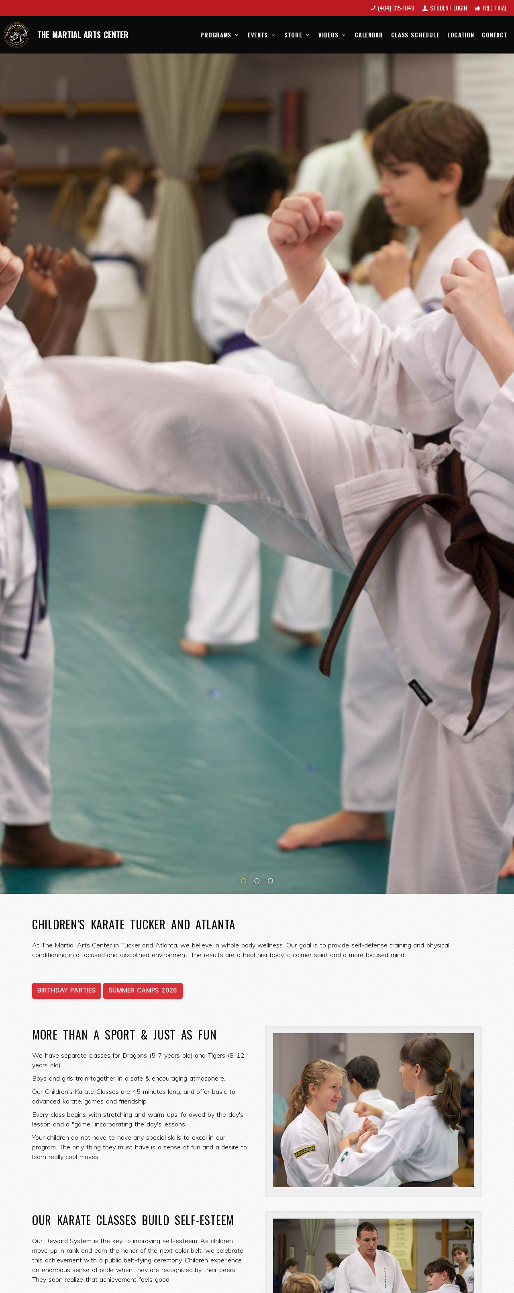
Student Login (448, 8)
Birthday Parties (66, 990)
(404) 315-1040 (396, 8)
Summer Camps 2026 (143, 990)
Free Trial (495, 8)
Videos (332, 35)
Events (262, 35)
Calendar (369, 35)
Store (297, 35)
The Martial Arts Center (82, 35)
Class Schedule (415, 35)
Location (460, 35)
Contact (494, 35)
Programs (220, 35)
